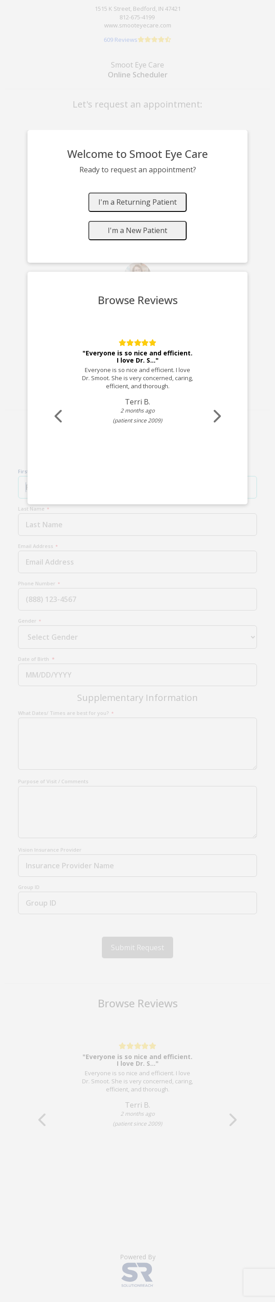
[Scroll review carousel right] (216, 416)
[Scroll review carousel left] (59, 416)
